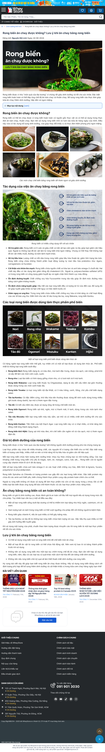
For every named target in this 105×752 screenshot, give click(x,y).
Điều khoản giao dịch (10, 674)
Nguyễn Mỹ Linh (19, 38)
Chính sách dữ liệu (65, 643)
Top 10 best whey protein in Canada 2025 (65, 589)
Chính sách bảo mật (65, 648)
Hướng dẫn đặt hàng (10, 648)
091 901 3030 (68, 687)
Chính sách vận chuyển (67, 658)
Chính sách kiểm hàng (66, 674)
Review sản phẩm (61, 595)
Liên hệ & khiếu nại (9, 669)
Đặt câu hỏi (47, 620)
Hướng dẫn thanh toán (11, 653)
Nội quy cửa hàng (9, 663)
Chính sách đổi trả (65, 669)
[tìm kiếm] (101, 16)
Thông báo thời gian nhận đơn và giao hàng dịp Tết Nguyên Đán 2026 (38, 592)
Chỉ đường (11, 691)
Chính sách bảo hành (66, 663)
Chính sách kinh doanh (67, 653)
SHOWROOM (26, 22)
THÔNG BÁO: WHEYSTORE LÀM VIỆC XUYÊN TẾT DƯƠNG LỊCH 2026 (90, 592)
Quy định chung (8, 658)
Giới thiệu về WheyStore (12, 643)
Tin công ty (7, 595)
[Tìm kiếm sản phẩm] (52, 16)
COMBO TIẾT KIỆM (10, 22)
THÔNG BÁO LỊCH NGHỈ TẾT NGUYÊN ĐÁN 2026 (14, 589)
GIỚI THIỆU (38, 22)
